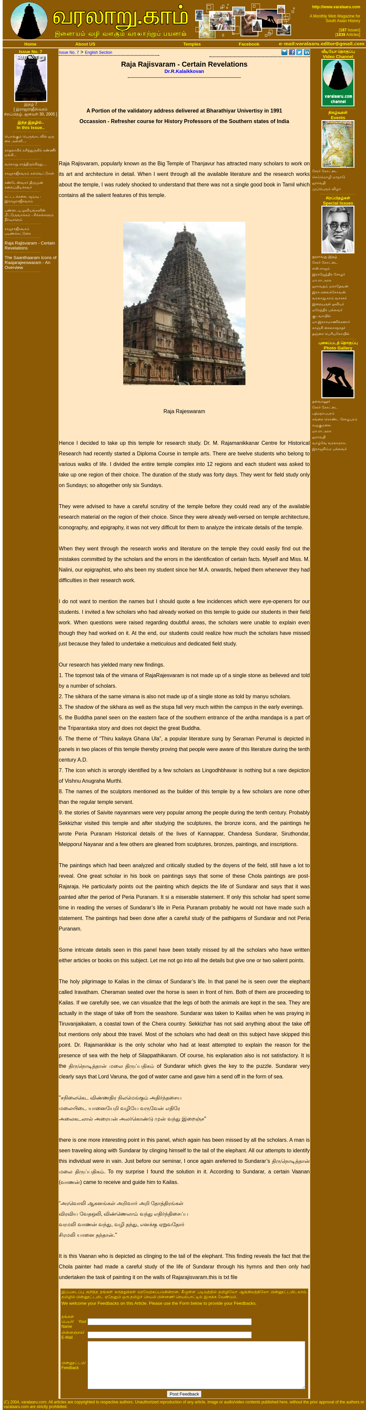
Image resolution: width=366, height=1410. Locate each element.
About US (85, 44)
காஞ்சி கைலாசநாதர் (329, 328)
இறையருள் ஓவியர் (328, 304)
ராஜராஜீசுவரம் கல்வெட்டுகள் (29, 173)
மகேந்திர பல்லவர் (327, 310)
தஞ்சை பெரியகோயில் (330, 334)
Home (30, 44)
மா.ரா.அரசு (321, 280)
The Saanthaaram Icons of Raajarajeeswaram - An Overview (30, 262)
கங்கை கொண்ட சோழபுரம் (334, 419)
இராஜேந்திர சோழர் (328, 274)
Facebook (249, 44)
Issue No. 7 (69, 52)
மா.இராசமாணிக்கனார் (331, 322)
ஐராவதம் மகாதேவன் (330, 286)
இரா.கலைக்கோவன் (329, 292)
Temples (192, 44)
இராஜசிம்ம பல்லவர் (329, 449)
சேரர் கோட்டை (325, 171)
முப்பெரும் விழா (326, 189)
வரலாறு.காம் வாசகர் (329, 298)
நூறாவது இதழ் (324, 256)
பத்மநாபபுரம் (323, 413)
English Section (98, 52)
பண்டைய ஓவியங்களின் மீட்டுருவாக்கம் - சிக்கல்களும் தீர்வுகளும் (29, 214)
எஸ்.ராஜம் (321, 268)
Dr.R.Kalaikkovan (184, 71)
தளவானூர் (321, 401)
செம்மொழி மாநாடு (328, 177)
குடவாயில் (321, 316)
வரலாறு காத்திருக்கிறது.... (26, 164)
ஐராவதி (319, 183)
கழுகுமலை (321, 425)
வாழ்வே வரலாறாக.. (329, 443)
